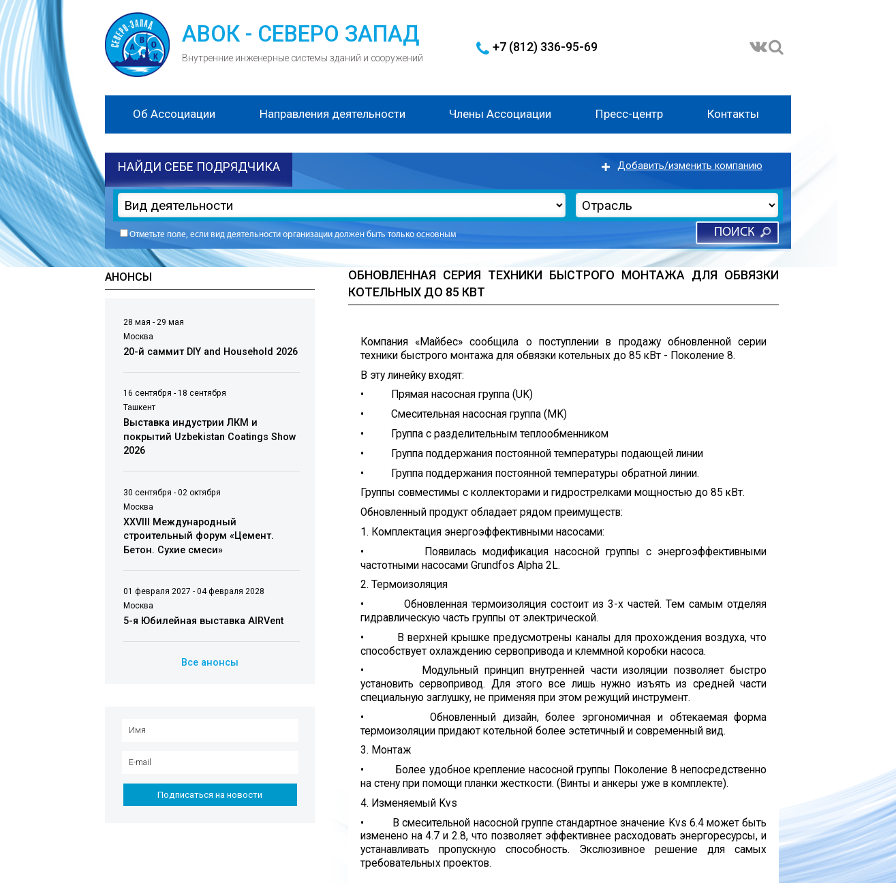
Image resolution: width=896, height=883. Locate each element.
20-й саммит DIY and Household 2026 (210, 352)
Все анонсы (209, 662)
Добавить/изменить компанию (689, 166)
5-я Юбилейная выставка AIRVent (203, 621)
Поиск (734, 232)
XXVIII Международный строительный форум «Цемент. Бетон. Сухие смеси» (198, 536)
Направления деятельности (332, 114)
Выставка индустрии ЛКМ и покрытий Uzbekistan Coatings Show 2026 (209, 436)
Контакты (733, 114)
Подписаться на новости (209, 795)
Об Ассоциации (174, 114)
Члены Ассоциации (500, 114)
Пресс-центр (629, 114)
